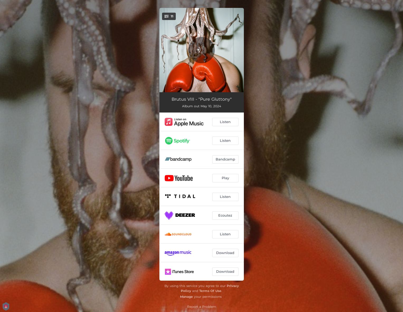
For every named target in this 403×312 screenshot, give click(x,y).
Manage (186, 297)
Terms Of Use (210, 291)
